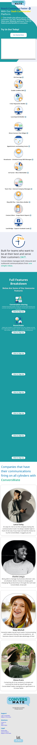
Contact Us (3, 722)
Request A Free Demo (6, 717)
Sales (2, 723)
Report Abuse (4, 725)
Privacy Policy (4, 730)
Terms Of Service (5, 732)
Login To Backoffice (5, 715)
